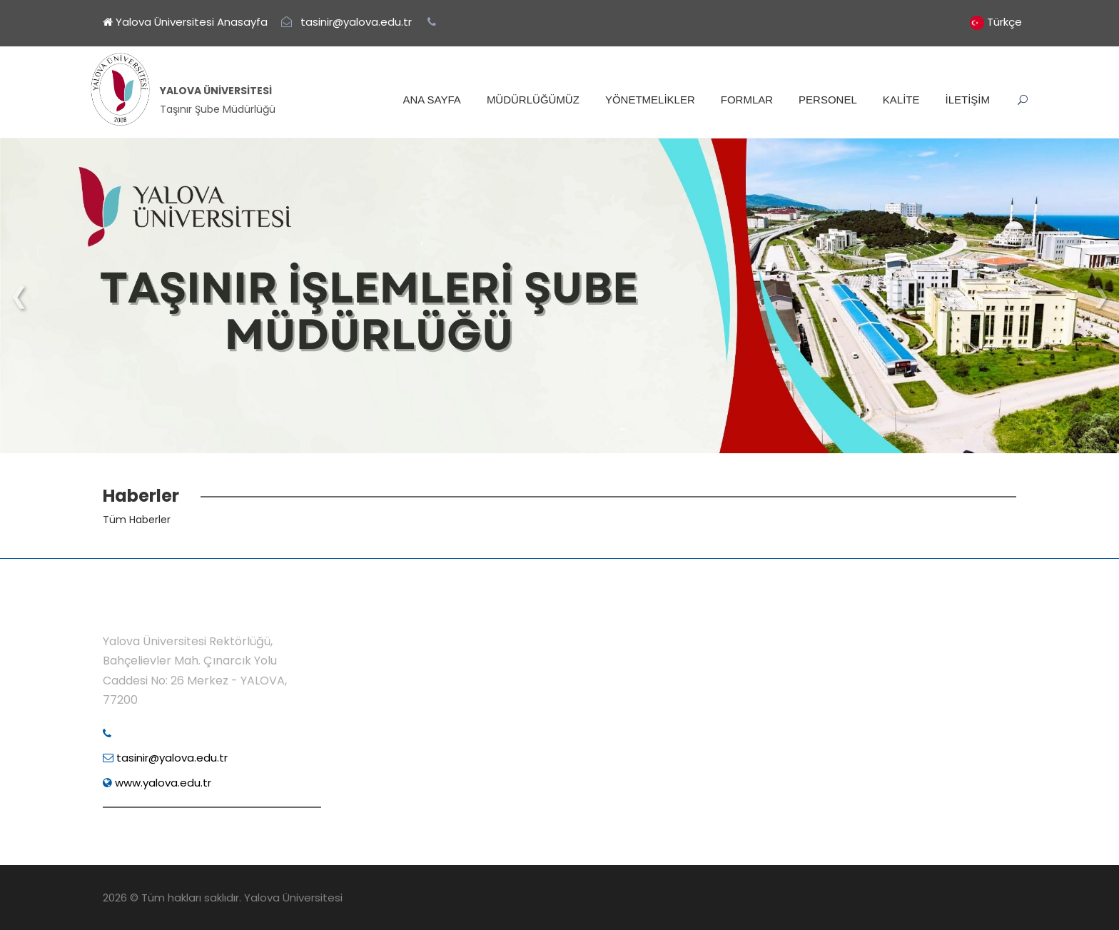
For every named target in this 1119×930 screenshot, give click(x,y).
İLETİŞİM (967, 99)
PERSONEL (828, 99)
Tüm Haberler (137, 519)
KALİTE (901, 99)
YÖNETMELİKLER (650, 99)
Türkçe (1004, 21)
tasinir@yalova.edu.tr (165, 757)
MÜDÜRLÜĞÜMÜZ (533, 99)
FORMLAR (747, 99)
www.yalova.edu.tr (157, 782)
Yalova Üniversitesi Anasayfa (185, 21)
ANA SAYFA (431, 99)
